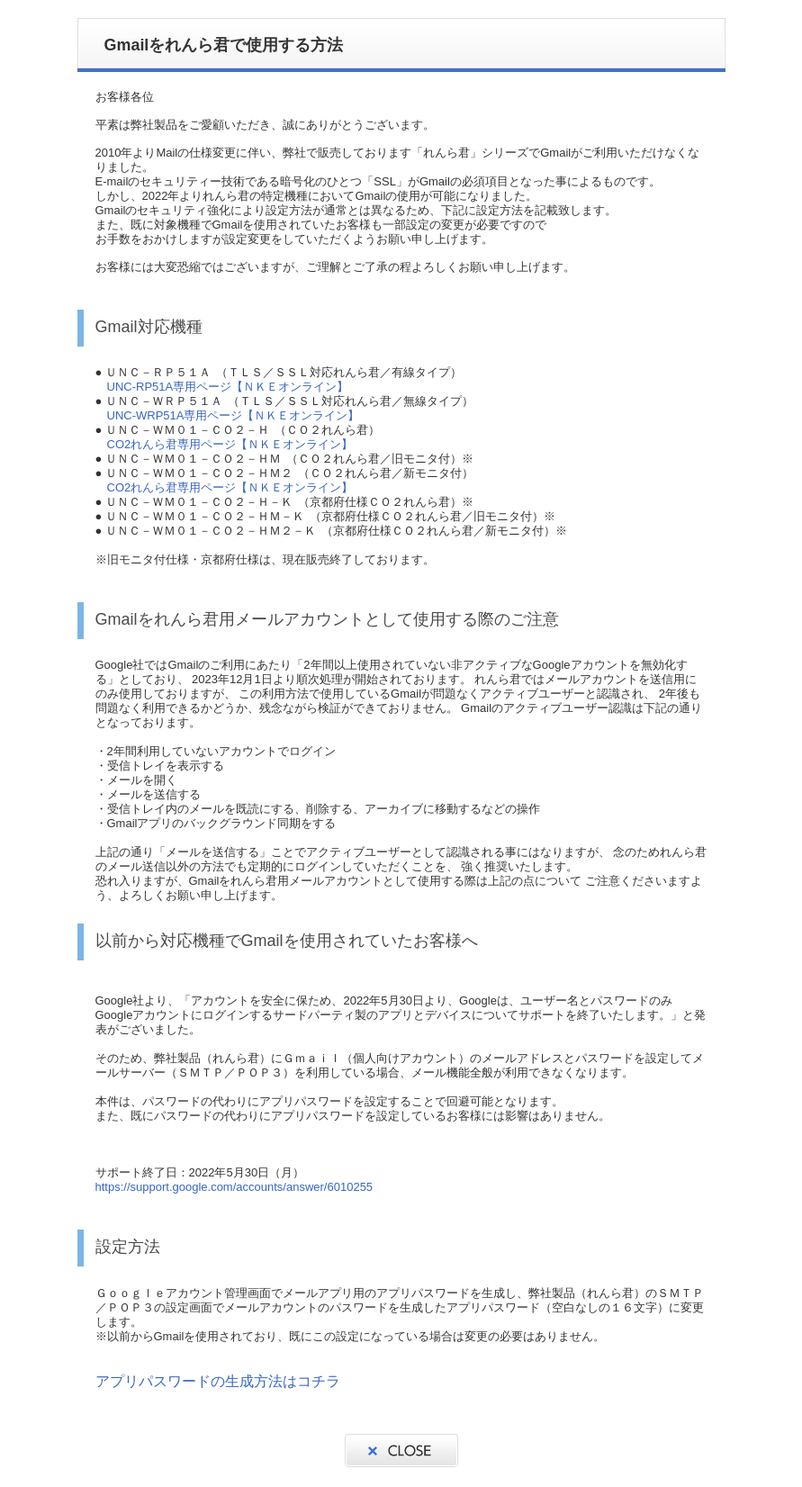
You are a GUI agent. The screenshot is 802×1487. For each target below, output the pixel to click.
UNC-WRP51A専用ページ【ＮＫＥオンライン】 (233, 415)
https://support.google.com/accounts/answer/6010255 (234, 1187)
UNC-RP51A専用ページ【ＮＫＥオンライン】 (228, 386)
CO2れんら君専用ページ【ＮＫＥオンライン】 (230, 444)
